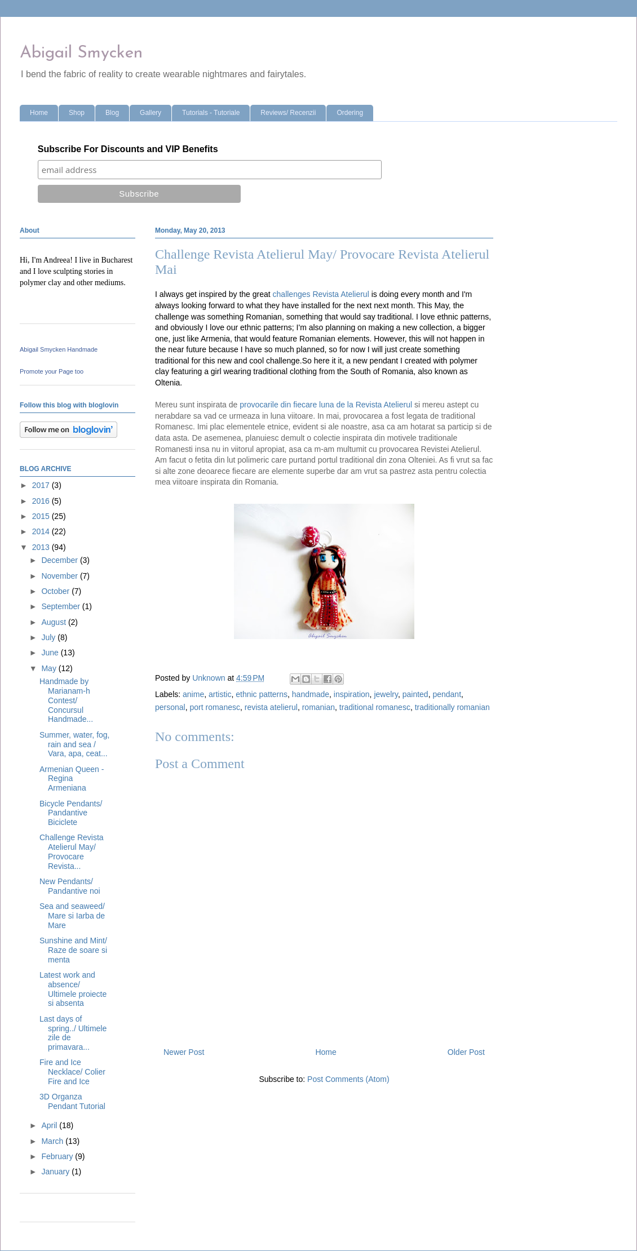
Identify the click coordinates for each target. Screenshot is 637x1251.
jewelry (386, 694)
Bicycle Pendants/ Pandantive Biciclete (70, 813)
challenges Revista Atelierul (321, 294)
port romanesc (214, 707)
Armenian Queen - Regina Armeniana (71, 779)
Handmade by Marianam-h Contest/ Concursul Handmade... (66, 700)
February (58, 1156)
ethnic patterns (261, 694)
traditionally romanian (452, 707)
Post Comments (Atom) (348, 1079)
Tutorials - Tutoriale (211, 113)
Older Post (466, 1052)
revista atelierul (271, 707)
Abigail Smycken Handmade (59, 349)
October (56, 591)
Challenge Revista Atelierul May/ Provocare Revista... (71, 851)
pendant (446, 694)
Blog (112, 113)
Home (39, 113)
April (50, 1125)
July (49, 637)
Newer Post (183, 1052)
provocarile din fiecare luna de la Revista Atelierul (326, 404)
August (54, 622)
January (56, 1171)
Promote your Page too (51, 371)
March (53, 1141)
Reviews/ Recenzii (288, 113)
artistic (220, 694)
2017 (42, 485)
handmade (310, 694)
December (60, 560)
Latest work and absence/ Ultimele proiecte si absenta (73, 989)
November (60, 575)
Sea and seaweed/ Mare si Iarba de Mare (72, 916)
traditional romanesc (374, 707)
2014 (42, 531)
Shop (77, 113)
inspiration (352, 694)
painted (415, 694)
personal (170, 707)
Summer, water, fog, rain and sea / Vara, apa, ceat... (74, 744)
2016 (42, 500)
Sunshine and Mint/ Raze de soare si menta (73, 950)
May (49, 668)
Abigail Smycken (81, 53)
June (50, 652)
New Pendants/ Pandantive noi (69, 886)
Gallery (150, 113)
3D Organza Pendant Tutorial (72, 1101)
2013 (42, 547)
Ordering (350, 113)
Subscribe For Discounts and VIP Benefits (128, 149)
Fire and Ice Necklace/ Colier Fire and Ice (72, 1072)
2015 (42, 516)
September (61, 606)
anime (193, 694)
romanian (318, 707)
